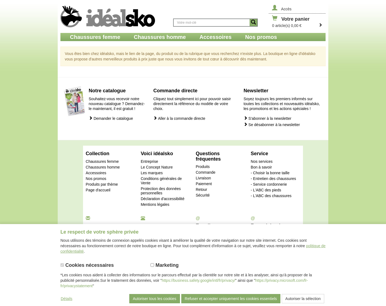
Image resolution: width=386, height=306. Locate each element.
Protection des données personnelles (161, 190)
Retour (201, 189)
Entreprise (149, 161)
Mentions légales (155, 204)
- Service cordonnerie (269, 184)
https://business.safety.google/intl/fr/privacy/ (198, 280)
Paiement (204, 184)
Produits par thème (102, 184)
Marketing (165, 265)
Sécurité (203, 195)
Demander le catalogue (111, 118)
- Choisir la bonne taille (270, 173)
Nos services (261, 161)
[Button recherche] (253, 22)
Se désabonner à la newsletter (272, 124)
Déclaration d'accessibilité (163, 199)
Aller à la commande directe (179, 118)
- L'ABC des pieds (266, 190)
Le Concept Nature (157, 167)
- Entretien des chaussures (273, 178)
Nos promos (96, 178)
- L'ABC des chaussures (271, 196)
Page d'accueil (98, 190)
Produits (203, 166)
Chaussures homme (103, 167)
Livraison (203, 178)
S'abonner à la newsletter (267, 118)
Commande (205, 172)
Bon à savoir (261, 167)
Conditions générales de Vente (161, 180)
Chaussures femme (102, 161)
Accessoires (96, 173)
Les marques (152, 173)
